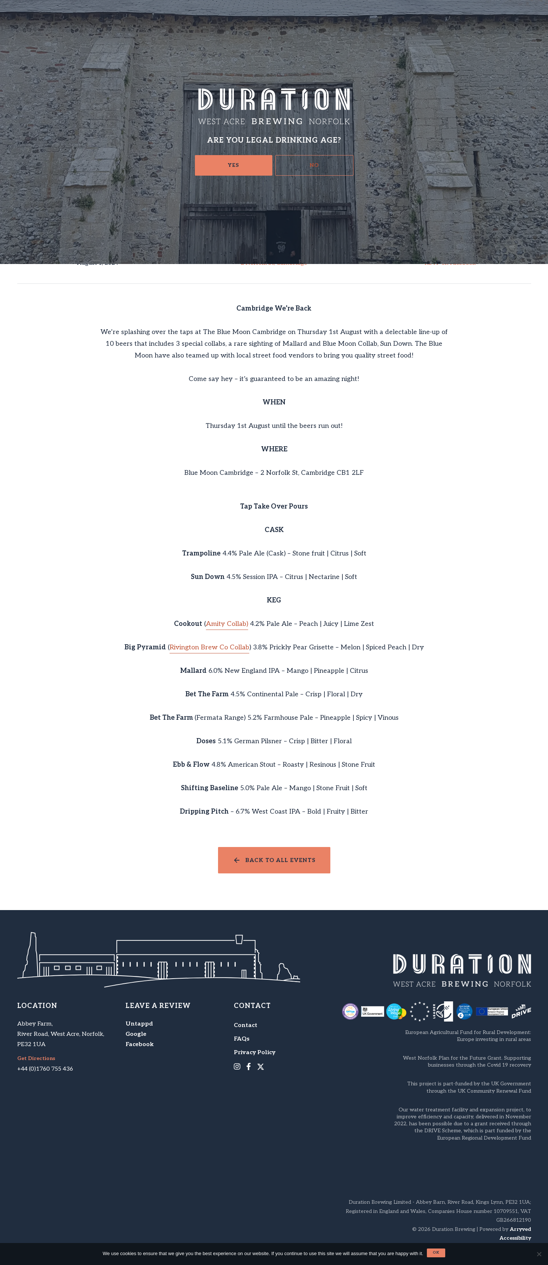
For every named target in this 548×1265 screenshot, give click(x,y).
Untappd (139, 1023)
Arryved (520, 1229)
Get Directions (36, 1058)
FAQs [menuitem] (242, 1038)
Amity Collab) (227, 624)
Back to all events (280, 860)
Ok (436, 1252)
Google (136, 1034)
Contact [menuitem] (245, 1025)
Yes (233, 165)
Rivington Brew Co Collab (209, 647)
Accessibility (515, 1238)
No (314, 165)
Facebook (140, 1044)
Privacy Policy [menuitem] (254, 1052)
